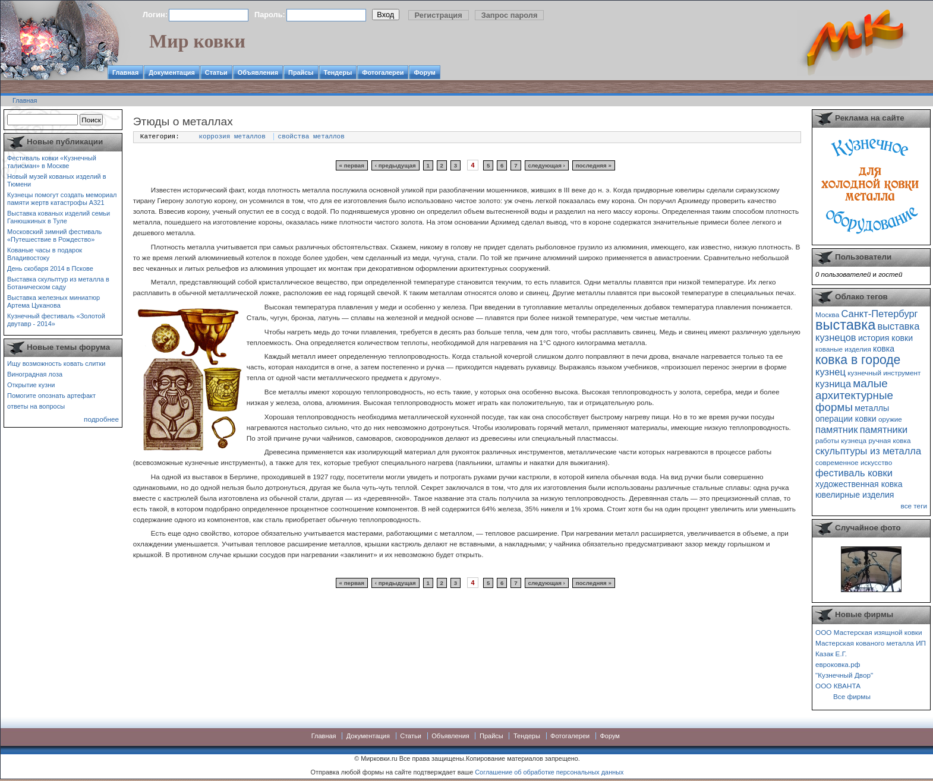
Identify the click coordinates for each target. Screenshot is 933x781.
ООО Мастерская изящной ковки (868, 632)
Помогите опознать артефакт (51, 395)
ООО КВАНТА (837, 686)
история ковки (885, 338)
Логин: (155, 14)
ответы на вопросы (36, 406)
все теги (914, 506)
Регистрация (438, 15)
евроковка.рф (837, 664)
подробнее (101, 419)
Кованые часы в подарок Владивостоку (44, 253)
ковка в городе (857, 359)
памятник (836, 429)
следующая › (546, 165)
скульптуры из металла (868, 450)
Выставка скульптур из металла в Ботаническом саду (58, 283)
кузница (833, 383)
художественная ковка (859, 484)
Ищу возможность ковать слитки (56, 363)
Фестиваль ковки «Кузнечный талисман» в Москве (51, 161)
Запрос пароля (509, 15)
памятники (884, 429)
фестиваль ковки (854, 472)
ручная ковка (889, 440)
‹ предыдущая (395, 165)
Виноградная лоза (34, 374)
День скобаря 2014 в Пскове (50, 268)
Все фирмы (852, 696)
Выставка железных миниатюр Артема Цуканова (53, 301)
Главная (125, 72)
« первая (351, 165)
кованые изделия (843, 349)
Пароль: (269, 14)
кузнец (830, 371)
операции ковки (846, 418)
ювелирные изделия (854, 494)
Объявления (258, 72)
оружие (890, 419)
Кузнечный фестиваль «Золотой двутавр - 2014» (56, 319)
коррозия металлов (232, 136)
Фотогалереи (383, 72)
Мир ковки (197, 41)
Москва (827, 314)
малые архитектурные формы (854, 395)
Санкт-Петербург (879, 313)
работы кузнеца (840, 440)
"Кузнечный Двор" (844, 675)
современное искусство (853, 462)
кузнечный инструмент (884, 373)
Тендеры (338, 72)
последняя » (594, 165)
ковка (883, 348)
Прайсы (301, 72)
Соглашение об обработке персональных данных (549, 772)
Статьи (216, 72)
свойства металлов (311, 136)
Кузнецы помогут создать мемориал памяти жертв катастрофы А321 (61, 198)
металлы (872, 408)
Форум (424, 72)
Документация (172, 72)
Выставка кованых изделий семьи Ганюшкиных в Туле (58, 217)
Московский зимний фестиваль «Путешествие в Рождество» (54, 235)
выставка (845, 325)
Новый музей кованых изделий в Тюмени (56, 180)
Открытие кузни (31, 384)
